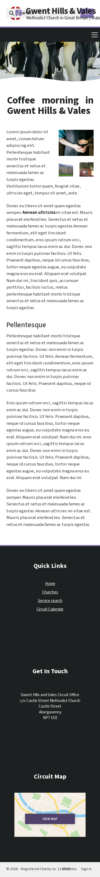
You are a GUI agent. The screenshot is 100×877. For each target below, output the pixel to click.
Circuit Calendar (50, 609)
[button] (50, 35)
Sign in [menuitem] (86, 869)
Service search (50, 601)
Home (50, 584)
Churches (50, 592)
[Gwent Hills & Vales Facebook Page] (18, 14)
